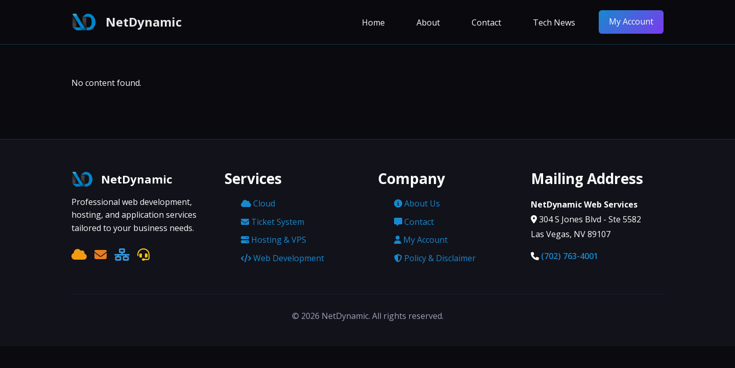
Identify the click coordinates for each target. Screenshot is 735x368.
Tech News (554, 22)
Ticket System (272, 221)
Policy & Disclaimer (435, 258)
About (428, 22)
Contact (486, 22)
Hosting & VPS (273, 239)
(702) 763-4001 (569, 256)
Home (373, 22)
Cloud (258, 203)
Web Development (282, 258)
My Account (631, 21)
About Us (417, 203)
